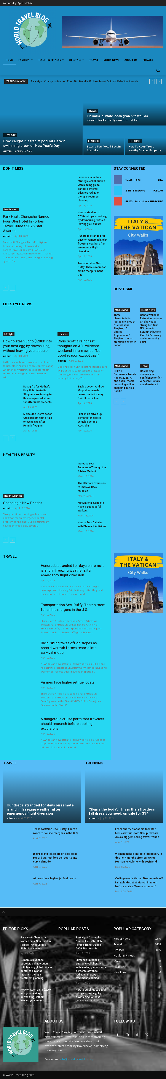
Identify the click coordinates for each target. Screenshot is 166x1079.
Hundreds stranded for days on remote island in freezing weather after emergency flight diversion (92, 243)
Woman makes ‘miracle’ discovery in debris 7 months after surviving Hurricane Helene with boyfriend (138, 857)
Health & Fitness (13, 495)
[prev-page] (5, 287)
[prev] (152, 81)
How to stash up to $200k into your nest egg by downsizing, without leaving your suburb (27, 346)
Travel (92, 111)
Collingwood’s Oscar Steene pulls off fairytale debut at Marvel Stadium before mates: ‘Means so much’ (139, 882)
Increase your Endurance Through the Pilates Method (92, 467)
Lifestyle (10, 135)
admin (7, 236)
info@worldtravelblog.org (76, 1059)
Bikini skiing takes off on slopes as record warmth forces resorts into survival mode (69, 648)
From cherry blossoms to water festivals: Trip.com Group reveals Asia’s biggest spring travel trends (137, 832)
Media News (11, 209)
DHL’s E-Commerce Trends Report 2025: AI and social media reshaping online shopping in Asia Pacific (125, 381)
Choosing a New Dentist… (23, 503)
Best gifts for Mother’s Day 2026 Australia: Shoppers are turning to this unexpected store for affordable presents (37, 394)
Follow (158, 190)
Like (160, 179)
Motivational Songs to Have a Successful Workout (91, 506)
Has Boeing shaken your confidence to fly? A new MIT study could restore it (151, 378)
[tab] (83, 912)
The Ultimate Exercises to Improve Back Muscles (92, 487)
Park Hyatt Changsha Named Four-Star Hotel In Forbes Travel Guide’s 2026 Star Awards (85, 81)
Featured (93, 141)
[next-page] (12, 287)
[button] (158, 70)
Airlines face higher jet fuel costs (68, 682)
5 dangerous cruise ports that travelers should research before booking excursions (72, 724)
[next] (159, 81)
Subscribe (156, 201)
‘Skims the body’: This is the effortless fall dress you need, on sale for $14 (122, 811)
